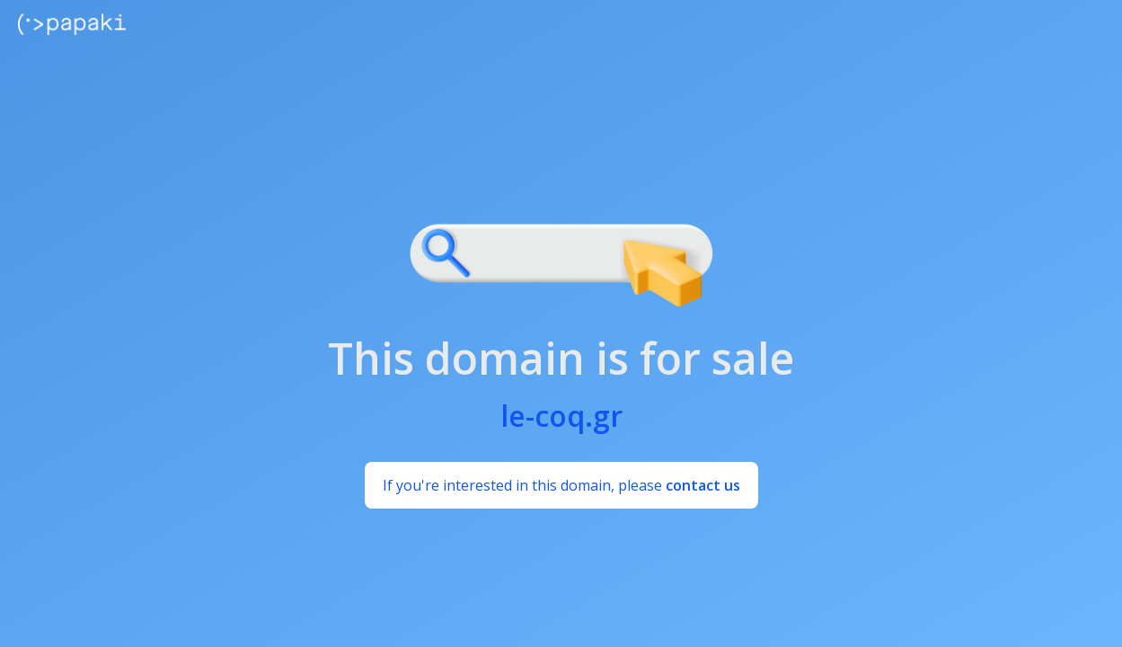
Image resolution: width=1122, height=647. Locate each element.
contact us (703, 485)
